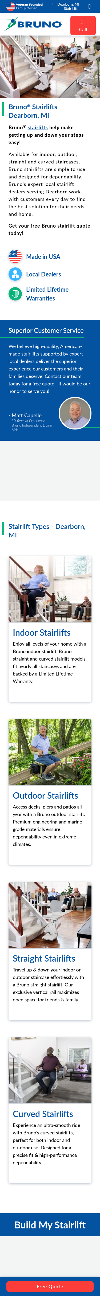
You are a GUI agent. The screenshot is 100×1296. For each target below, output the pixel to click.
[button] (89, 6)
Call (83, 26)
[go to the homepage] (33, 25)
